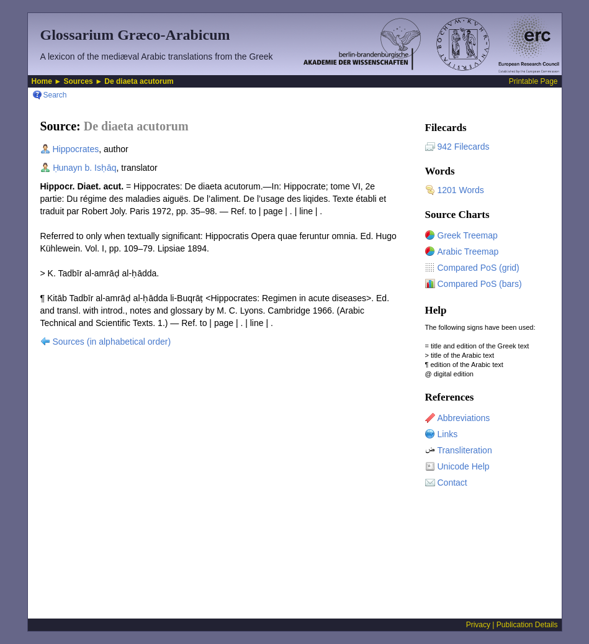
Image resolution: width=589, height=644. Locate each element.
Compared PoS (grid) (478, 268)
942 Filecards (464, 147)
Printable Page (533, 81)
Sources (77, 81)
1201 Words (461, 190)
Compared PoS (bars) (480, 284)
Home (42, 81)
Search (55, 95)
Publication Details (527, 624)
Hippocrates (76, 149)
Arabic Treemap (468, 251)
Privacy (478, 624)
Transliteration (465, 450)
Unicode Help (464, 466)
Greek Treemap (468, 235)
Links (448, 434)
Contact (452, 483)
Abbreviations (464, 418)
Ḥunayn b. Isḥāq (85, 168)
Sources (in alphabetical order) (112, 342)
